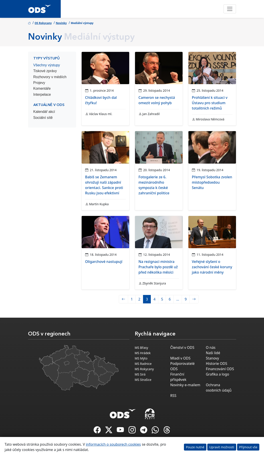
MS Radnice (143, 364)
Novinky (61, 23)
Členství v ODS (182, 347)
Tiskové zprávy (45, 71)
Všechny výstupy (46, 65)
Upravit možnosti (221, 447)
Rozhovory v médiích (50, 77)
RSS (173, 395)
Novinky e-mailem (185, 384)
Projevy (39, 83)
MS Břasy (141, 347)
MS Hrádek (143, 353)
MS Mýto (141, 358)
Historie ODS (216, 363)
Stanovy (212, 358)
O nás (210, 347)
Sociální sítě (43, 118)
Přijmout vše (248, 447)
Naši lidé (213, 352)
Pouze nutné (195, 447)
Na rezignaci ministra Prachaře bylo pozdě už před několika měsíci (158, 267)
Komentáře (42, 88)
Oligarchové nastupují (104, 261)
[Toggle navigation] (230, 8)
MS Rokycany (144, 369)
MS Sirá (140, 374)
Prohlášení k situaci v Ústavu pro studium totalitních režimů (210, 103)
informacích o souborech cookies (113, 444)
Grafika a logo (217, 374)
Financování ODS (220, 368)
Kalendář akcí (44, 112)
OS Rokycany (43, 23)
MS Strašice (143, 380)
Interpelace (42, 94)
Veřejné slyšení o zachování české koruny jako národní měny (212, 267)
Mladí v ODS (180, 358)
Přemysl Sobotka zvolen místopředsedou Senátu (212, 182)
